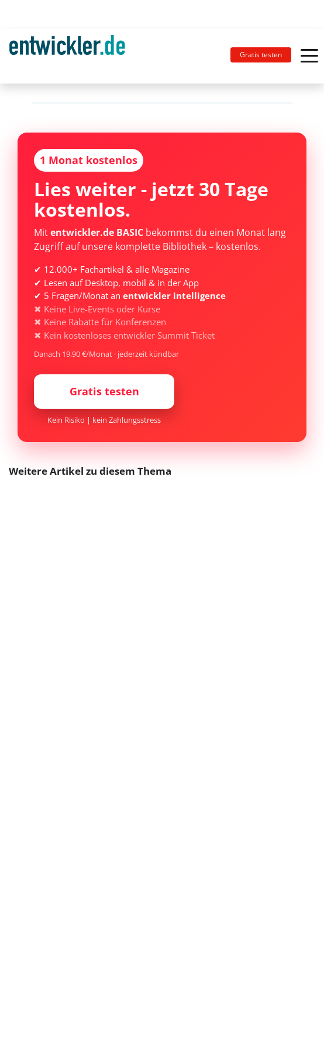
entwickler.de (67, 58)
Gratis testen (261, 55)
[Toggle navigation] (72, 56)
